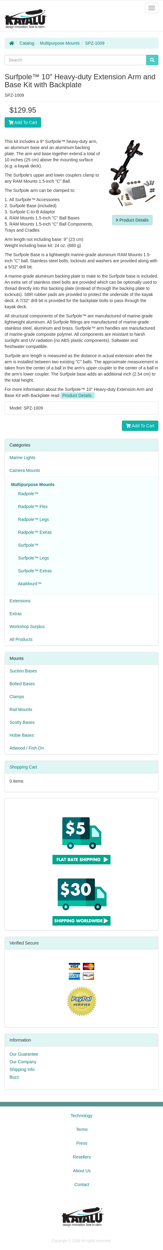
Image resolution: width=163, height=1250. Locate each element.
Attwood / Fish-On (27, 748)
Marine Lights (22, 457)
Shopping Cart (23, 767)
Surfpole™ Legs (32, 558)
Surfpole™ (27, 545)
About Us (82, 1170)
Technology (81, 1115)
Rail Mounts (21, 709)
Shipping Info (22, 1069)
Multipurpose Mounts (60, 43)
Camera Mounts (25, 470)
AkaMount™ (28, 583)
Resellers (82, 1157)
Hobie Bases (22, 735)
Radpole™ (27, 493)
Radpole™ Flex (32, 506)
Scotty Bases (22, 722)
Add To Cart (23, 122)
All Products (21, 639)
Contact (81, 1184)
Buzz (14, 1077)
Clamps (17, 696)
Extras (16, 613)
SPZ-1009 (94, 43)
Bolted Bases (22, 683)
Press (81, 1143)
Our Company (23, 1061)
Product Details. (77, 395)
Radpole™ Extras (34, 532)
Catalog (27, 43)
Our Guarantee (24, 1054)
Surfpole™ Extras (34, 570)
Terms (81, 1129)
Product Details (132, 220)
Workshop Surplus (27, 626)
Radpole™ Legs (32, 519)
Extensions (20, 600)
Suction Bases (23, 670)
